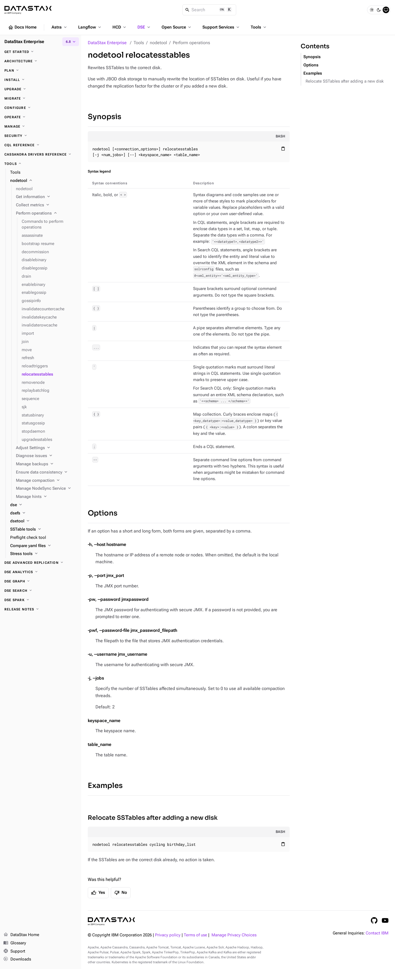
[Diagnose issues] (46, 456)
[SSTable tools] (43, 529)
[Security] (40, 135)
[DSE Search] (40, 590)
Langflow (90, 27)
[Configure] (40, 107)
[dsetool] (43, 521)
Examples (105, 785)
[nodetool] (43, 181)
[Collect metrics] (46, 205)
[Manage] (40, 126)
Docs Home (22, 27)
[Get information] (46, 197)
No (120, 892)
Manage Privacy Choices (233, 935)
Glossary (14, 943)
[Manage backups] (46, 464)
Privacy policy (167, 935)
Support (14, 951)
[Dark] (379, 10)
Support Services (221, 27)
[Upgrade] (40, 89)
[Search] (209, 9)
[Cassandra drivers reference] (40, 154)
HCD (119, 27)
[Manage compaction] (46, 481)
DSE (144, 27)
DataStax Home (21, 935)
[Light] (371, 10)
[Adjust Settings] (46, 448)
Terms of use (195, 935)
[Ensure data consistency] (46, 472)
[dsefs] (43, 513)
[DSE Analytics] (40, 572)
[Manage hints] (46, 497)
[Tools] (40, 163)
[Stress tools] (43, 554)
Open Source (177, 27)
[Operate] (40, 117)
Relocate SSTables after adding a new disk (153, 817)
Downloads (17, 959)
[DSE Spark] (40, 600)
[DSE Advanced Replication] (40, 562)
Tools (259, 27)
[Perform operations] (46, 213)
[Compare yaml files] (43, 546)
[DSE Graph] (40, 581)
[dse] (43, 505)
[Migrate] (40, 98)
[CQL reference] (40, 145)
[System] (386, 10)
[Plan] (40, 70)
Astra (60, 27)
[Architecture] (40, 61)
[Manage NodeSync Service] (46, 488)
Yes (98, 892)
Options (102, 513)
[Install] (40, 79)
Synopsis (104, 116)
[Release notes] (40, 609)
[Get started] (40, 52)
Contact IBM (377, 933)
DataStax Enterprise (107, 42)
